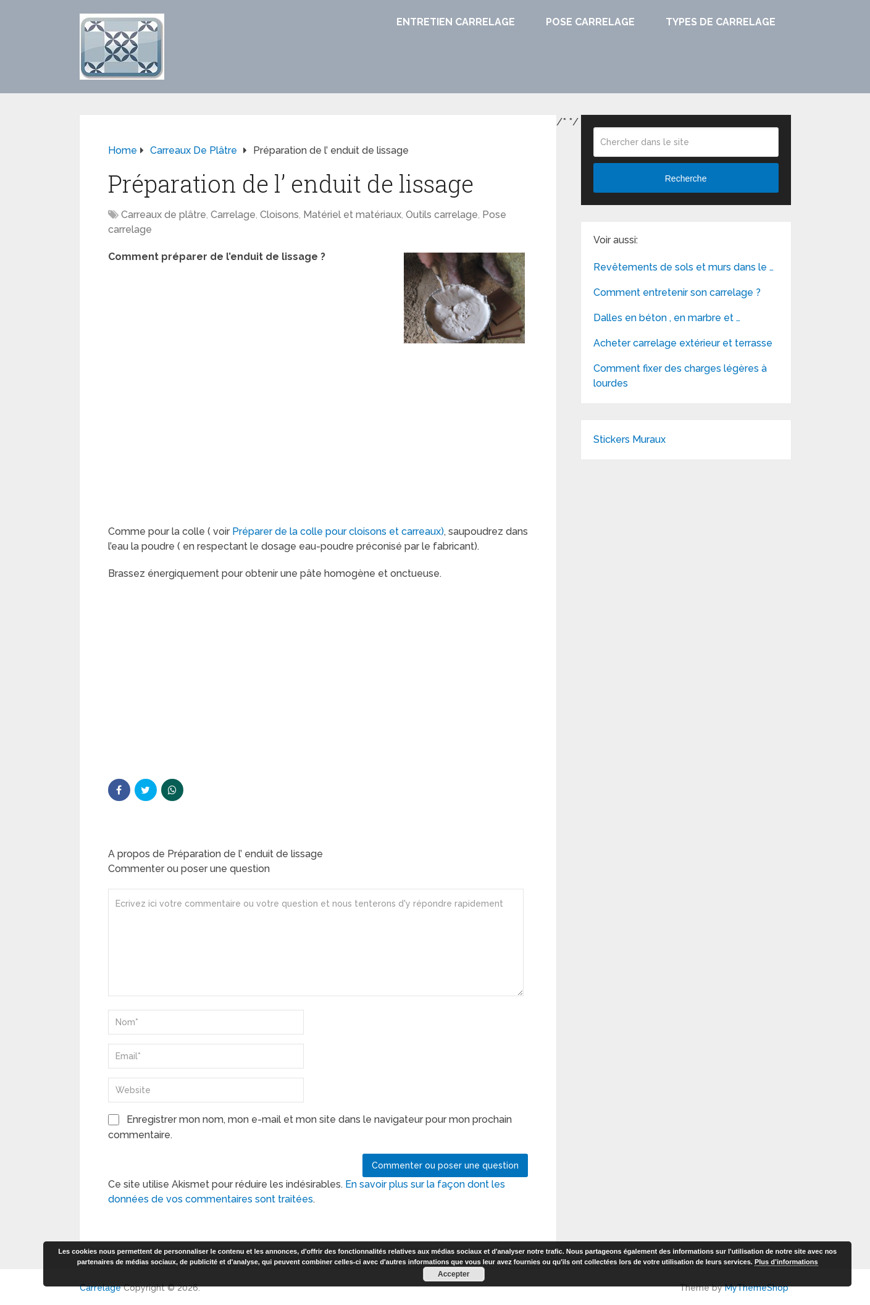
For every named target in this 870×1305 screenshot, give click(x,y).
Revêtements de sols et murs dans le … (683, 267)
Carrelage (233, 214)
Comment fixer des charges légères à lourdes (680, 376)
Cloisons (279, 214)
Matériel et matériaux (352, 214)
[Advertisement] (318, 432)
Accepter (453, 1274)
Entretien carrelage (455, 22)
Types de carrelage (721, 22)
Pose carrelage (590, 22)
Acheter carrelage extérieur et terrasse (682, 343)
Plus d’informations (786, 1261)
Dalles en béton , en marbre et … (666, 318)
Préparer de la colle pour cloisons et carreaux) (337, 531)
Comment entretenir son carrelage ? (677, 292)
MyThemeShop (756, 1288)
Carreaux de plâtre (163, 214)
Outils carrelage (442, 214)
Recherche (686, 178)
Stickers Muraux (629, 439)
